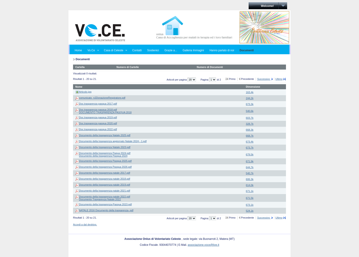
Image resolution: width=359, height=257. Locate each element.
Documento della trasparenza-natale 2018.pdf (104, 178)
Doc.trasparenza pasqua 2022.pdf (98, 129)
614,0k (249, 185)
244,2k (249, 98)
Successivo (264, 79)
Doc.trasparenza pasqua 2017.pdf (98, 103)
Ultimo (279, 79)
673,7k (249, 147)
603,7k (249, 117)
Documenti (246, 50)
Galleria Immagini (193, 50)
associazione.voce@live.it (203, 244)
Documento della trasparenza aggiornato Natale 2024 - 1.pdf (113, 141)
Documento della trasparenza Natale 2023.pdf (104, 147)
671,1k (249, 191)
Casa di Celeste (114, 50)
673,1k (249, 204)
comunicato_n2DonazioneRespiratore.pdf (102, 97)
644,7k (249, 167)
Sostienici (153, 50)
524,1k (249, 210)
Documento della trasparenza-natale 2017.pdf (104, 172)
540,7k (249, 173)
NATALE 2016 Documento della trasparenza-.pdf (106, 210)
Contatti (136, 50)
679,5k (249, 154)
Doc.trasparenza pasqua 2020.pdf (98, 123)
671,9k (249, 161)
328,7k (249, 123)
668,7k (249, 135)
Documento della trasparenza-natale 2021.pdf (104, 190)
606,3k (249, 179)
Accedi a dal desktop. (85, 224)
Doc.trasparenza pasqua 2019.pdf (98, 117)
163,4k (249, 92)
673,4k (249, 141)
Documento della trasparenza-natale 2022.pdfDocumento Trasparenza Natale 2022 (104, 198)
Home (78, 50)
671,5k (249, 198)
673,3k (249, 104)
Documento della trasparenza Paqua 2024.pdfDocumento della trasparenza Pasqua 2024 (104, 154)
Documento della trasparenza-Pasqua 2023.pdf (105, 204)
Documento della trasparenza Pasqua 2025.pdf (105, 161)
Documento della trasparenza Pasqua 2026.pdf (105, 166)
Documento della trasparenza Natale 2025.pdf (104, 135)
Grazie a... (170, 50)
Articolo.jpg (85, 91)
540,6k (249, 111)
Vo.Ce (92, 50)
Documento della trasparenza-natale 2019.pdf (104, 184)
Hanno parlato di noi (221, 50)
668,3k (249, 129)
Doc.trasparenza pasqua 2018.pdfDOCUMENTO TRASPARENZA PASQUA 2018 (105, 111)
